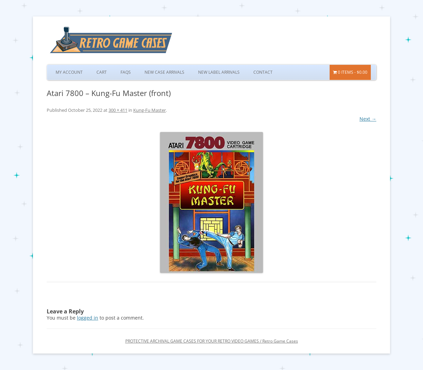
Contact (263, 72)
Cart (101, 72)
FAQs (126, 72)
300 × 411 (117, 110)
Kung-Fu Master (149, 110)
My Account (69, 72)
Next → (367, 119)
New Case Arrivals (164, 72)
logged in (87, 317)
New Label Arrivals (219, 72)
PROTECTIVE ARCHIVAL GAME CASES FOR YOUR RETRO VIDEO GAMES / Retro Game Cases (211, 341)
